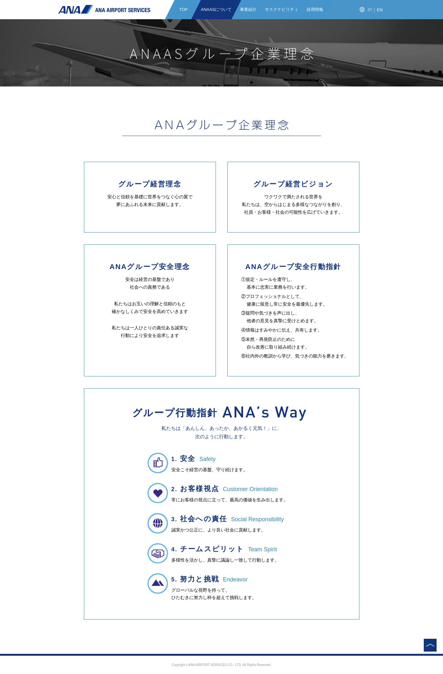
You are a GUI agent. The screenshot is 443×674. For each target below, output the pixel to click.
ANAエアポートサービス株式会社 (104, 9)
